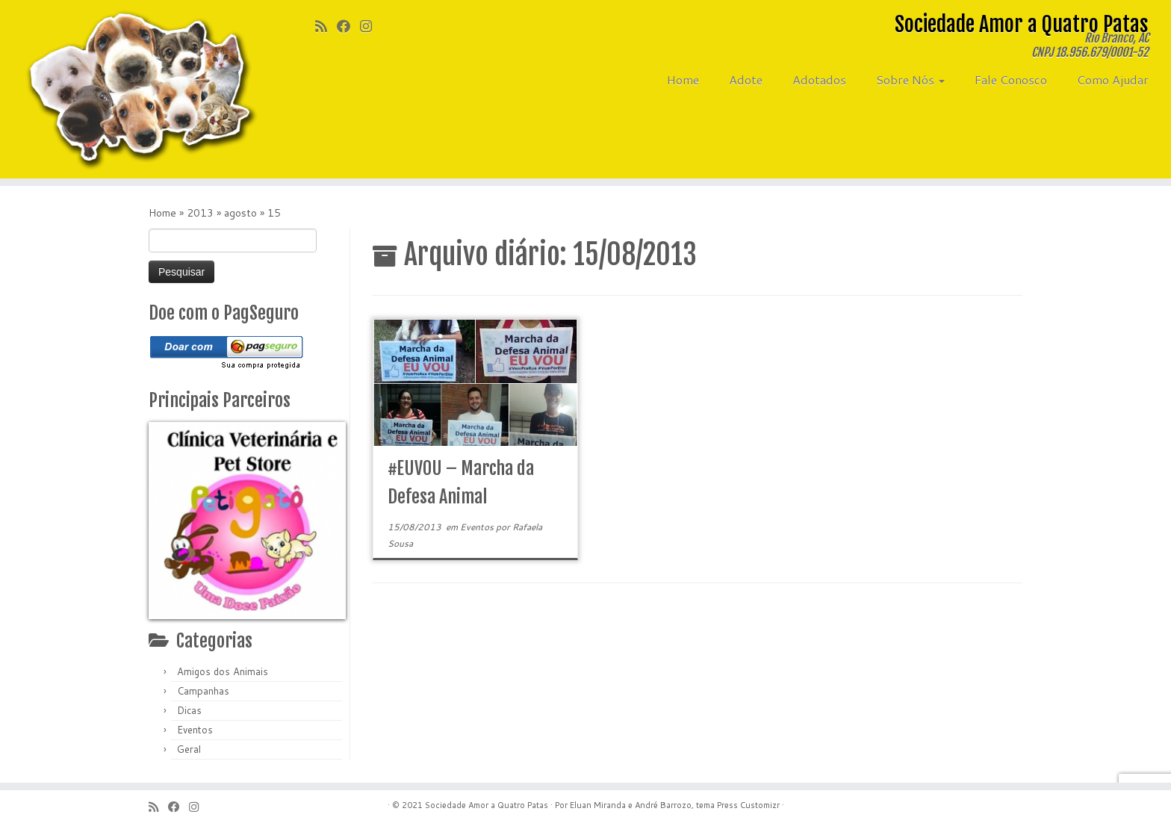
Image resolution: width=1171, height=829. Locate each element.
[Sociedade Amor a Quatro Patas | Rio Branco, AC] (135, 89)
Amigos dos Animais (222, 671)
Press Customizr (748, 805)
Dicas (189, 710)
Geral (189, 749)
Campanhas (203, 691)
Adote (745, 79)
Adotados (819, 79)
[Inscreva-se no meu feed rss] (326, 26)
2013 (200, 212)
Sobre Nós (910, 79)
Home (683, 79)
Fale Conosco (1011, 79)
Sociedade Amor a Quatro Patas (486, 805)
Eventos (195, 729)
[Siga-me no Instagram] (371, 26)
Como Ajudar (1113, 79)
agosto (240, 212)
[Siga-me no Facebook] (348, 26)
